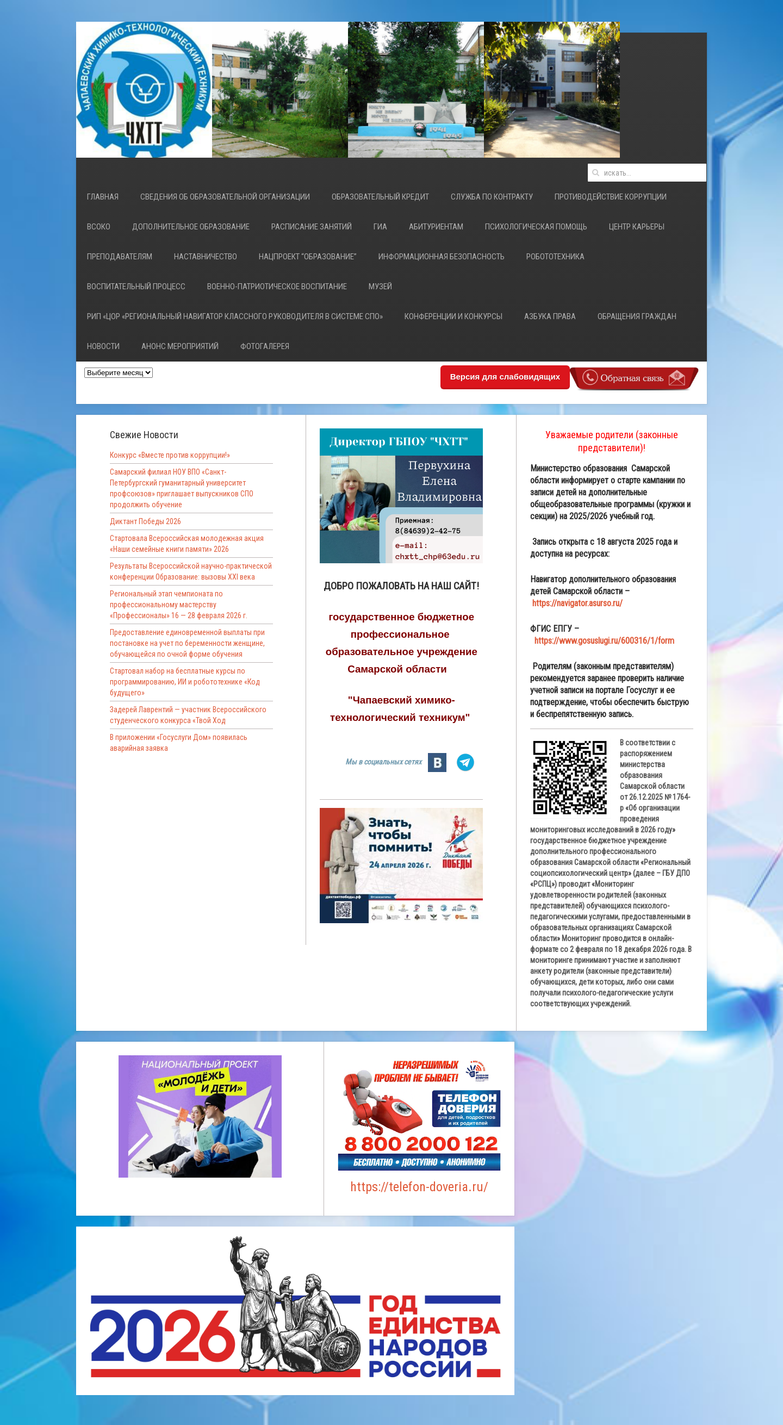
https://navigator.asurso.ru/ (577, 603)
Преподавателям (119, 257)
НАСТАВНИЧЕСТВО (205, 257)
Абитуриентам (436, 227)
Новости (103, 346)
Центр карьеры (636, 227)
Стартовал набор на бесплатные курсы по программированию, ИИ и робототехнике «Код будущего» (185, 682)
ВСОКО (98, 227)
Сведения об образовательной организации (225, 197)
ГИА (380, 227)
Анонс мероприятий (180, 346)
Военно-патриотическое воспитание (277, 286)
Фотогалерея (264, 346)
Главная (103, 197)
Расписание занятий (311, 227)
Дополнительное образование (191, 227)
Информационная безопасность (441, 257)
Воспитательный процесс (136, 286)
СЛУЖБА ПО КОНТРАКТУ (492, 197)
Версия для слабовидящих (505, 376)
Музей (380, 286)
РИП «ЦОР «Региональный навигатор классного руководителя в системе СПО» (235, 316)
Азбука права (550, 316)
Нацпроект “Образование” (308, 257)
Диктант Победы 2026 (145, 521)
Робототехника (555, 257)
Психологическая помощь (536, 227)
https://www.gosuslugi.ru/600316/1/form (604, 641)
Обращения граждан (637, 316)
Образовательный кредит (380, 197)
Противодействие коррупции (611, 197)
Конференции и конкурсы (453, 316)
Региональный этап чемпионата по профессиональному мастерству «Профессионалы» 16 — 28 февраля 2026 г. (178, 604)
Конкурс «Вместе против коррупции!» (170, 455)
